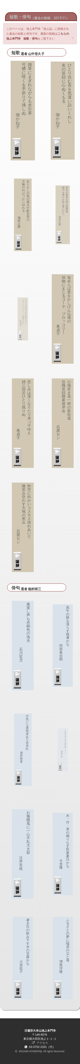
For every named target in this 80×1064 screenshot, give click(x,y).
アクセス (40, 1043)
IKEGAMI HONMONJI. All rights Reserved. (41, 1051)
